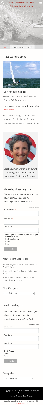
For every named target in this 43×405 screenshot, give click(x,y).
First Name (8, 218)
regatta (29, 123)
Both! (7, 244)
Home (6, 47)
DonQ (23, 119)
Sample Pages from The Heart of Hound (20, 264)
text (7, 356)
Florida (30, 119)
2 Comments (19, 100)
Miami (21, 123)
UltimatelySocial (21, 403)
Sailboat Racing (13, 115)
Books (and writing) (12, 239)
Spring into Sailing (14, 92)
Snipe (24, 115)
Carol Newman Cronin (21, 2)
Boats (8, 242)
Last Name (8, 227)
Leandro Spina (10, 123)
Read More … (9, 109)
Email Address (10, 210)
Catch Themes (28, 396)
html (7, 354)
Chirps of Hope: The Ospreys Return (18, 271)
